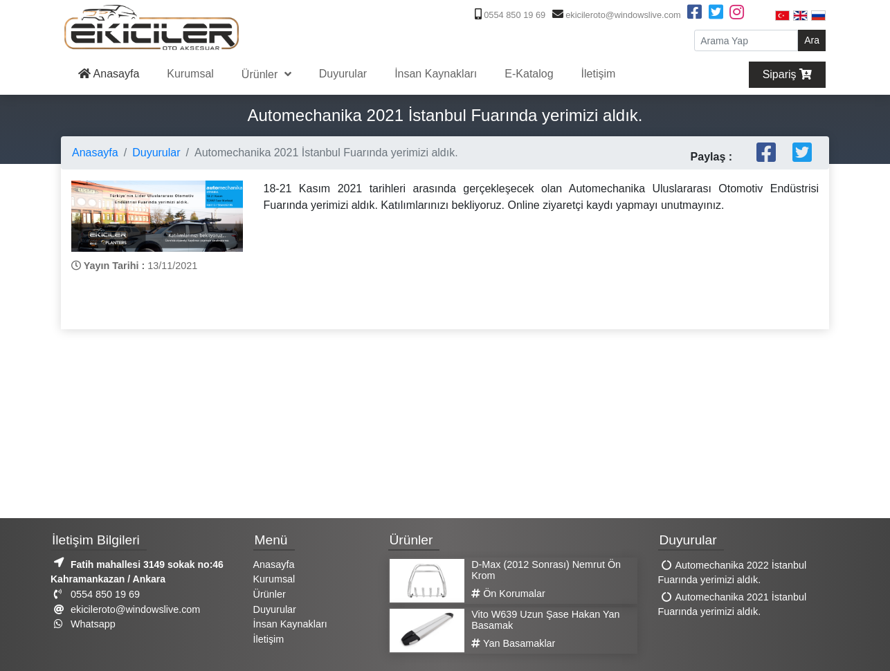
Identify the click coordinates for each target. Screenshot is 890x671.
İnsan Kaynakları (435, 74)
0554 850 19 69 (508, 15)
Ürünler (261, 74)
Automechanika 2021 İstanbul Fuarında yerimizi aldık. (732, 604)
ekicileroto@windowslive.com (615, 15)
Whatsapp (83, 623)
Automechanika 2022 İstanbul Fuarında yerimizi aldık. (732, 573)
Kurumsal (190, 74)
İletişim (598, 74)
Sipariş (787, 74)
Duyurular (343, 74)
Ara (811, 40)
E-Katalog (529, 74)
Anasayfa (108, 74)
